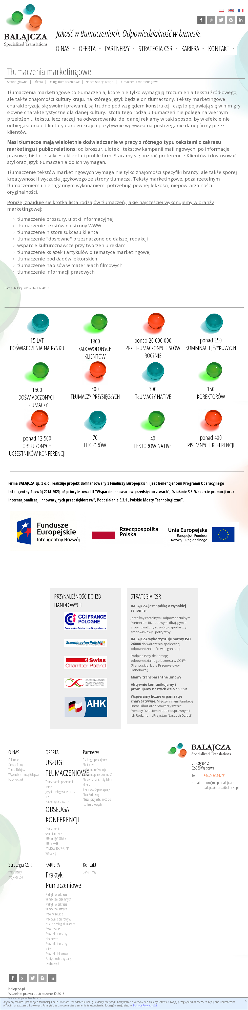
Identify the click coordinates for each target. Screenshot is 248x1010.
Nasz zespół (15, 779)
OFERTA (87, 48)
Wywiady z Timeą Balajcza (23, 774)
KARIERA (190, 48)
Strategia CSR (155, 48)
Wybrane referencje (95, 769)
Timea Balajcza (17, 769)
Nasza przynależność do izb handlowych (97, 802)
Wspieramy (15, 872)
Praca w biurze (54, 914)
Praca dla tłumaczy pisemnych (56, 936)
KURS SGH (52, 843)
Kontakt (219, 48)
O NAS (63, 48)
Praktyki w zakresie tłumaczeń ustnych (56, 907)
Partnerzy (117, 48)
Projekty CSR (15, 877)
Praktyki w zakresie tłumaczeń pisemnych (58, 897)
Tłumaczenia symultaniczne (54, 831)
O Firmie (13, 759)
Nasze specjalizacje (99, 82)
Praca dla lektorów (57, 953)
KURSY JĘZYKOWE (56, 838)
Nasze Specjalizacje (57, 801)
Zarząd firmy (15, 764)
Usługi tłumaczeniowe (64, 82)
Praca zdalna (53, 929)
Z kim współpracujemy (96, 789)
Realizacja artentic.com (26, 998)
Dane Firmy (89, 872)
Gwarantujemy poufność (97, 774)
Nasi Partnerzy (91, 794)
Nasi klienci (89, 764)
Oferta (38, 82)
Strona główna (17, 82)
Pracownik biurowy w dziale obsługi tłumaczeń (60, 922)
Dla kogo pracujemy (95, 759)
